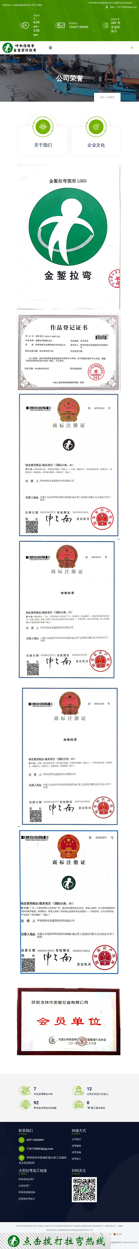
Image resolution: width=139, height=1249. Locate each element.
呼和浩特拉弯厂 (27, 1179)
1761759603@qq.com (40, 1148)
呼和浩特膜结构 (27, 1192)
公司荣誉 (110, 97)
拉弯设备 (76, 1152)
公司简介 (76, 1139)
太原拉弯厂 (24, 1185)
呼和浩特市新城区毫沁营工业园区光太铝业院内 (109, 3)
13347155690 (78, 27)
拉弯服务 (76, 1145)
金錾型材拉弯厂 (116, 1242)
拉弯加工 (76, 1158)
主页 (102, 97)
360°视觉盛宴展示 (115, 27)
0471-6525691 (35, 1139)
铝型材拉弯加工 (27, 1198)
